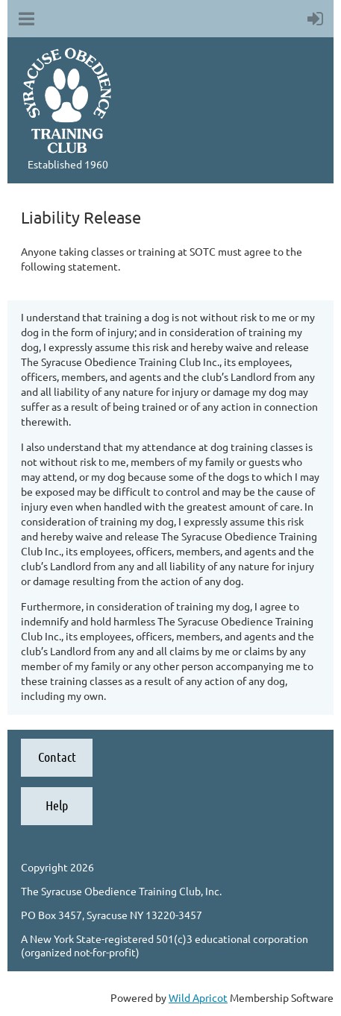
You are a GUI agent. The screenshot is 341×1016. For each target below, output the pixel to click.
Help (57, 805)
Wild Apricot (198, 997)
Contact (57, 756)
